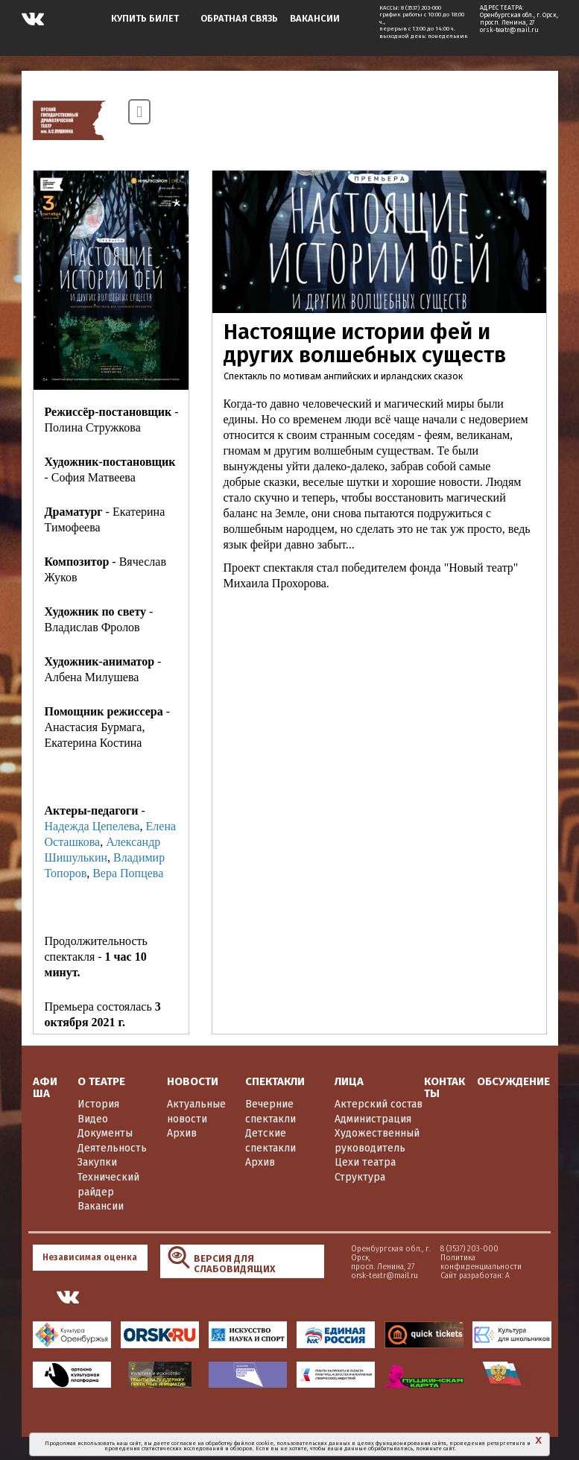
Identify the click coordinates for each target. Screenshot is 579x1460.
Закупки (97, 1162)
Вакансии (100, 1206)
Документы (105, 1133)
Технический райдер (108, 1184)
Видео (92, 1119)
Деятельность (112, 1148)
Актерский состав (379, 1104)
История (98, 1104)
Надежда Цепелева (92, 826)
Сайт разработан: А (409, 1275)
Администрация (373, 1119)
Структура (360, 1177)
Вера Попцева (127, 873)
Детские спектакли (270, 1140)
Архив (182, 1133)
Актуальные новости (196, 1111)
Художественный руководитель (377, 1140)
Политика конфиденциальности (415, 1262)
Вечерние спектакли (270, 1111)
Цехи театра (365, 1162)
